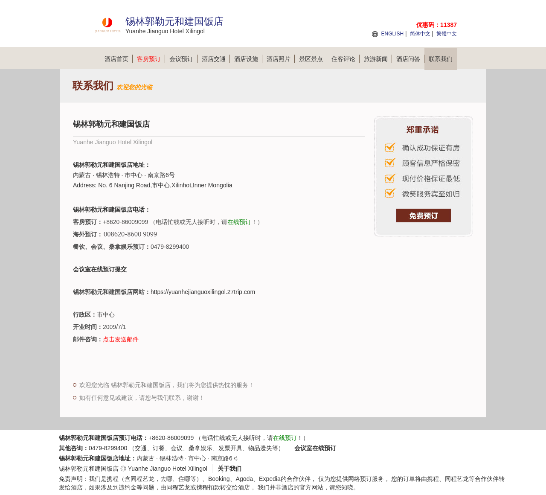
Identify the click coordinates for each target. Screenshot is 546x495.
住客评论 (345, 59)
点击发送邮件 (121, 339)
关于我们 (229, 468)
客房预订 (151, 59)
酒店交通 (216, 59)
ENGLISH (392, 34)
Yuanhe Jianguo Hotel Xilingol (167, 468)
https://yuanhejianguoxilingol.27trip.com (203, 291)
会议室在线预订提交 (100, 269)
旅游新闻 (378, 59)
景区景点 (313, 59)
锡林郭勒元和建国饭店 (89, 468)
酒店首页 (119, 59)
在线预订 (239, 221)
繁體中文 (446, 34)
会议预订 (183, 59)
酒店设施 (248, 59)
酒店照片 (281, 59)
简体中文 (420, 34)
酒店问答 (410, 59)
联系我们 (441, 58)
